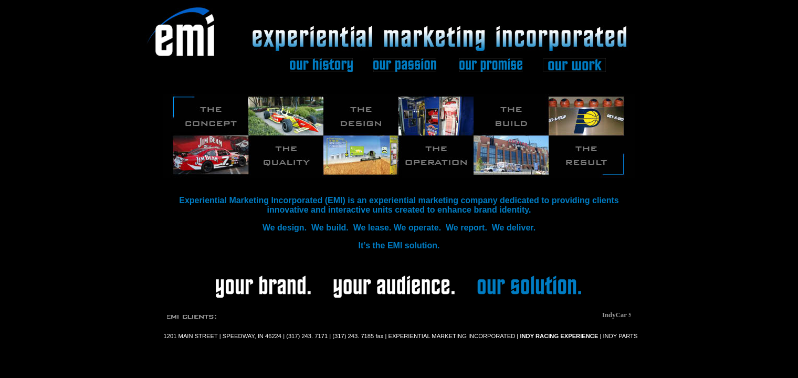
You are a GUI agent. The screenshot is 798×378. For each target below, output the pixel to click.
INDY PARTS (619, 336)
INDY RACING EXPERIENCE (559, 336)
